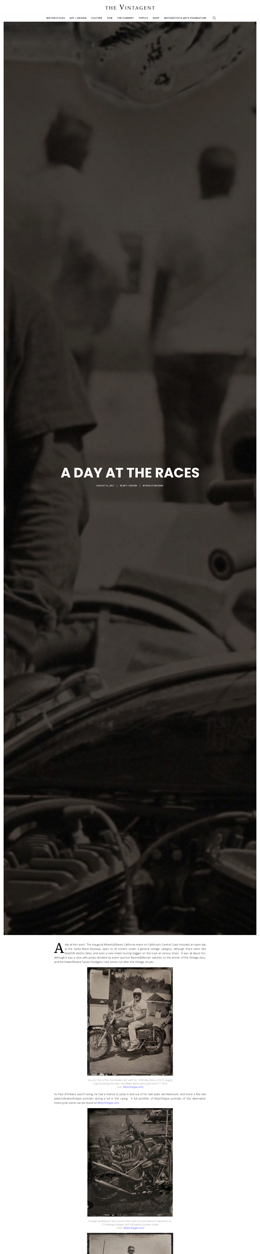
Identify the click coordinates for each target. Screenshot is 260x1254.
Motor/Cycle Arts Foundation (185, 18)
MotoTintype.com (133, 1087)
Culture (96, 18)
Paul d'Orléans (154, 485)
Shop (156, 18)
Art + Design (78, 18)
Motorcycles (55, 18)
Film (109, 18)
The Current (125, 18)
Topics (143, 18)
